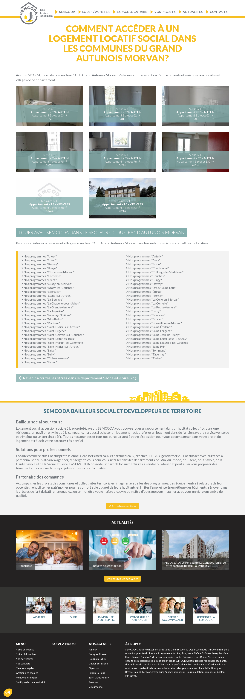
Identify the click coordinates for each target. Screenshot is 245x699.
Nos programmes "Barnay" (40, 264)
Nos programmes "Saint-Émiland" (149, 327)
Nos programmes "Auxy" (143, 260)
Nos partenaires (24, 658)
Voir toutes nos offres (122, 506)
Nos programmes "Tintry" (144, 358)
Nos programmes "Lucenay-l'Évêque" (46, 315)
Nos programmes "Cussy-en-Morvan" (47, 283)
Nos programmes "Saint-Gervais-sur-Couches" (53, 334)
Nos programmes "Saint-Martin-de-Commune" (53, 342)
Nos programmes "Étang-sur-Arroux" (47, 295)
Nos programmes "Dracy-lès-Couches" (48, 287)
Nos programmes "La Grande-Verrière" (48, 307)
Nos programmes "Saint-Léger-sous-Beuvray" (156, 338)
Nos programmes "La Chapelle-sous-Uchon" (51, 303)
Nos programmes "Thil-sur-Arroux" (45, 358)
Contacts (219, 12)
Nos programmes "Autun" (39, 260)
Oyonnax (94, 668)
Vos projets (165, 12)
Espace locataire (132, 12)
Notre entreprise (25, 649)
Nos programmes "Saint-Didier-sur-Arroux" (51, 327)
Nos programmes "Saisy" (39, 350)
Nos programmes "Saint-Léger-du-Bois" (48, 338)
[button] (7, 692)
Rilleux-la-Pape (97, 672)
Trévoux (93, 682)
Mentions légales (25, 668)
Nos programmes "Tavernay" (146, 354)
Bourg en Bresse (97, 654)
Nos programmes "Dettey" (144, 283)
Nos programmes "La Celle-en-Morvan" (152, 299)
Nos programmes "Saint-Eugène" (44, 331)
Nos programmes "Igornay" (145, 295)
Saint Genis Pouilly (99, 677)
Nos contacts (23, 663)
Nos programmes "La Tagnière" (43, 311)
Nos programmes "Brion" (143, 264)
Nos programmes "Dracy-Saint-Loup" (151, 287)
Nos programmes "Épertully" (41, 291)
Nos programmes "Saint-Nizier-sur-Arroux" (51, 346)
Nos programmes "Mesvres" (145, 315)
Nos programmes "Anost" (39, 256)
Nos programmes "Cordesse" (41, 276)
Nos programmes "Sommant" (146, 350)
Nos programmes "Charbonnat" (147, 268)
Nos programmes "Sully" (38, 354)
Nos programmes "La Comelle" (147, 303)
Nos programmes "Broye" (39, 268)
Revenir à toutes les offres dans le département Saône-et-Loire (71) (77, 378)
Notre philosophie (26, 654)
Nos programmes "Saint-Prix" (146, 346)
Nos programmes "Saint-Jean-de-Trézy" (153, 334)
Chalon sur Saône (98, 663)
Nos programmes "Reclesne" (41, 323)
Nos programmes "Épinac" (144, 291)
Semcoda (67, 12)
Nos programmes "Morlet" (144, 319)
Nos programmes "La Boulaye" (42, 299)
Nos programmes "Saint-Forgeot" (149, 331)
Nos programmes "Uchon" (39, 362)
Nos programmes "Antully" (144, 256)
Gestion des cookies (27, 672)
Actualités (193, 12)
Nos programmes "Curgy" (144, 280)
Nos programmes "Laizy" (143, 311)
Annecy (93, 649)
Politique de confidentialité (30, 682)
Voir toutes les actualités (122, 578)
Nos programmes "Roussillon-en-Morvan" (154, 323)
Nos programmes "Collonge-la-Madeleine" (154, 272)
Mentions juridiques (26, 677)
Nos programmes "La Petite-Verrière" (151, 307)
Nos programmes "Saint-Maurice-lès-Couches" (157, 342)
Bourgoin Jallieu (97, 658)
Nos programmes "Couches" (145, 276)
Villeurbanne (95, 686)
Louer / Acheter (96, 12)
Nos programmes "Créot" (39, 280)
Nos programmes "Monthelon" (42, 319)
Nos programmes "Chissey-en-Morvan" (48, 272)
